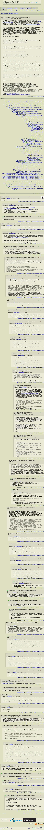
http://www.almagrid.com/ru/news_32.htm (19, 237)
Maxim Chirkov (40, 827)
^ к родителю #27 (28, 555)
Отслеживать (41, 14)
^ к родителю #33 (28, 409)
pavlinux (31, 101)
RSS (3, 9)
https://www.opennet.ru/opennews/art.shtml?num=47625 (18, 94)
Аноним (33, 103)
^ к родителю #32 (28, 382)
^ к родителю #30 (28, 564)
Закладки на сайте (5, 827)
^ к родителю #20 (28, 307)
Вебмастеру (41, 828)
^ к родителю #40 (28, 677)
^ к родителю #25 (28, 334)
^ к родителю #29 (28, 367)
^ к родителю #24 (28, 541)
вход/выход (28, 8)
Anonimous (31, 176)
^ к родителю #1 (28, 213)
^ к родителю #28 (28, 350)
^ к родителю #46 (28, 620)
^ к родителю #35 (28, 487)
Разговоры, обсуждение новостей (11, 13)
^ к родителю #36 (28, 457)
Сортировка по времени (38, 193)
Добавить (30, 828)
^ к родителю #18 (28, 273)
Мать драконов (19, 168)
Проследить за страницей (6, 828)
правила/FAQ (10, 8)
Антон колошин (40, 109)
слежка (34, 8)
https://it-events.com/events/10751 (33, 24)
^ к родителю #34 (28, 432)
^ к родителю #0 (28, 201)
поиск (16, 8)
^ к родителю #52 (28, 810)
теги (34, 2)
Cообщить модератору (39, 96)
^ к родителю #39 (28, 587)
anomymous (36, 107)
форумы (3, 8)
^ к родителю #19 (28, 297)
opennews (9, 18)
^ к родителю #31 (28, 578)
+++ (28, 2)
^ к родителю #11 (28, 254)
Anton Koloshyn (35, 105)
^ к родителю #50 (28, 792)
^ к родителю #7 (28, 243)
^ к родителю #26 (28, 762)
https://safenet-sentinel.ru (8, 683)
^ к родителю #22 (28, 651)
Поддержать (35, 828)
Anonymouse (31, 104)
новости (25, 2)
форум (31, 2)
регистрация (22, 8)
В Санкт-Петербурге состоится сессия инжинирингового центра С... (16, 101)
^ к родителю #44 (28, 785)
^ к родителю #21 (28, 740)
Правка (33, 96)
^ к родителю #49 (28, 505)
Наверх (33, 201)
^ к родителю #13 (28, 692)
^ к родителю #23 (28, 318)
